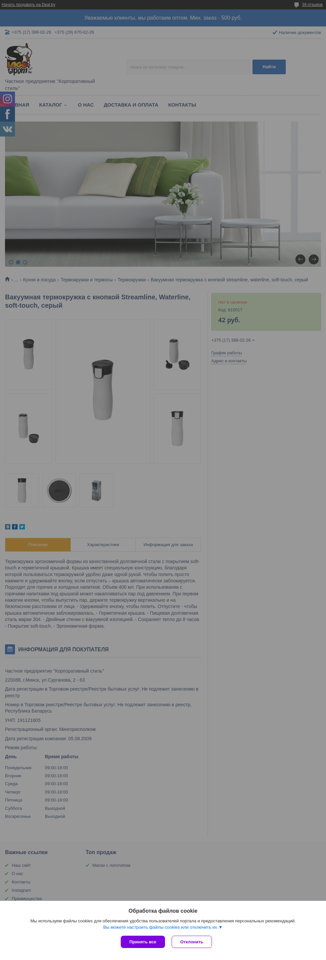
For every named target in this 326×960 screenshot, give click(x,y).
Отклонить (191, 941)
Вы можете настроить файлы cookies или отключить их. (160, 927)
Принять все (142, 941)
